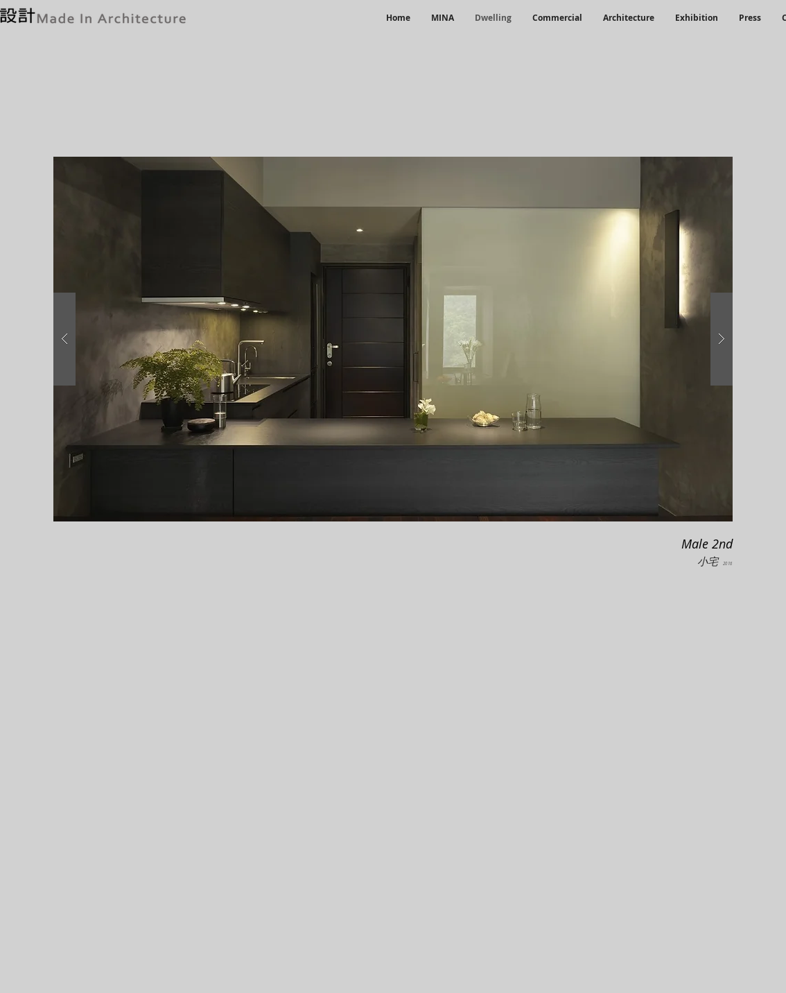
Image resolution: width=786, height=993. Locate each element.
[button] (393, 339)
